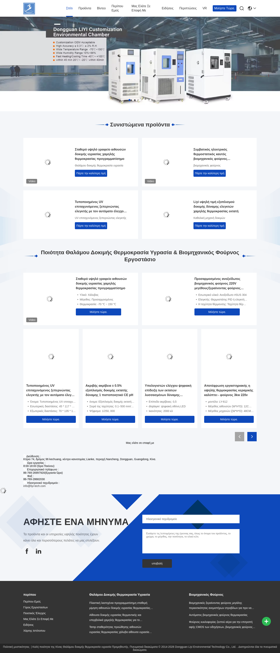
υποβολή (157, 563)
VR (204, 8)
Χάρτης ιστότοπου (34, 630)
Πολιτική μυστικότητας (16, 646)
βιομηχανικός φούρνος (206, 165)
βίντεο (101, 8)
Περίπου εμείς (117, 8)
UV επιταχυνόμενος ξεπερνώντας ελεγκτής (100, 217)
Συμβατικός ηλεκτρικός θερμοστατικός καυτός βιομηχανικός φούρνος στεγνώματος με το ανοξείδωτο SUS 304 (216, 154)
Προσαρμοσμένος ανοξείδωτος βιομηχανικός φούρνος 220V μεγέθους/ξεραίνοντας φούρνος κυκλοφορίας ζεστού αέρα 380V (217, 284)
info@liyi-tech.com (34, 486)
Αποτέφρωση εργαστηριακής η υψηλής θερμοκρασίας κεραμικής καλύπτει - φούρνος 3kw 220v (228, 390)
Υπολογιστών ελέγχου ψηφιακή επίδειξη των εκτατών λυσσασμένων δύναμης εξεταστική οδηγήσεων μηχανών (169, 390)
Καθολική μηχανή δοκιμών (209, 217)
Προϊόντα (85, 8)
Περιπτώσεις (188, 8)
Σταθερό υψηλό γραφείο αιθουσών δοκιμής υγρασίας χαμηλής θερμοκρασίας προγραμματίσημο (100, 154)
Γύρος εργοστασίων (35, 607)
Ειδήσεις (167, 8)
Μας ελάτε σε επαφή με (140, 8)
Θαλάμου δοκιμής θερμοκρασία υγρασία (99, 165)
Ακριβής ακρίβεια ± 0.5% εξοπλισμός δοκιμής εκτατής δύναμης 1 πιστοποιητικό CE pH (109, 390)
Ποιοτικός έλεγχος (34, 613)
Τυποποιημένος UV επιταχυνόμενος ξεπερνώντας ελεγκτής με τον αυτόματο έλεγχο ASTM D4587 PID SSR (99, 207)
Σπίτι (69, 8)
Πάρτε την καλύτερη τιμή (91, 173)
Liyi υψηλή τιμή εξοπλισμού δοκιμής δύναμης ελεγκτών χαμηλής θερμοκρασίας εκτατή (216, 206)
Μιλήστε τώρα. (224, 8)
